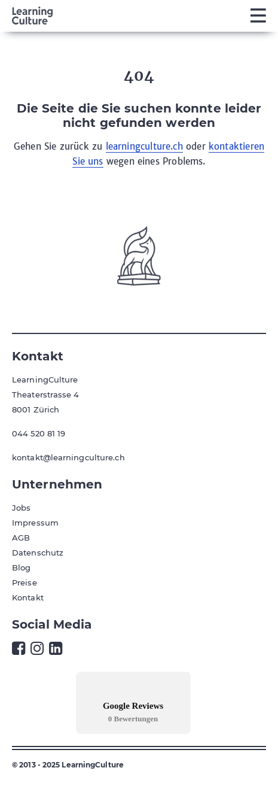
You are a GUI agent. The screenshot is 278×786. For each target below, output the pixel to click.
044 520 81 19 (38, 433)
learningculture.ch (144, 146)
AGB (21, 537)
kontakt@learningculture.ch (68, 457)
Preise (24, 582)
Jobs (21, 507)
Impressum (35, 522)
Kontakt (28, 597)
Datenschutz (37, 552)
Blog (21, 567)
